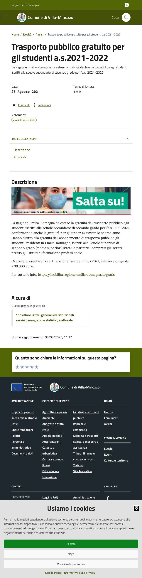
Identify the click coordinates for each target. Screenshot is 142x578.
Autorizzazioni (51, 441)
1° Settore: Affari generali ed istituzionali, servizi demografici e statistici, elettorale (45, 317)
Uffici (14, 424)
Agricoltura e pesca (54, 412)
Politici (15, 435)
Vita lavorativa (82, 471)
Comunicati (111, 418)
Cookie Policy (53, 572)
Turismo (78, 465)
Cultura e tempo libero (52, 462)
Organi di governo (22, 412)
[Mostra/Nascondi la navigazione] (4, 17)
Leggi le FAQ (50, 497)
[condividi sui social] (20, 105)
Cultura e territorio (116, 460)
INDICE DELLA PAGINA (71, 139)
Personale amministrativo (21, 444)
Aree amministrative (24, 418)
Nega (71, 554)
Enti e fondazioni (22, 429)
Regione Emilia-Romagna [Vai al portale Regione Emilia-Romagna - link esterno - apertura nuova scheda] (25, 5)
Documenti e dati (22, 453)
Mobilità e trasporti (85, 435)
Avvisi (108, 424)
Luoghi (108, 448)
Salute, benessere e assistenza (85, 444)
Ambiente (48, 418)
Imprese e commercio (80, 427)
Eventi (108, 454)
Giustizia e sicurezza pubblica (86, 415)
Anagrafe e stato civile (53, 427)
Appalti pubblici (52, 435)
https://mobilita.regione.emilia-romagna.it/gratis (76, 274)
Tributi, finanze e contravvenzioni (84, 456)
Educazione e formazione (50, 474)
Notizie (108, 412)
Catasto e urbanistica (49, 450)
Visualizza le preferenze (71, 564)
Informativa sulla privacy (79, 572)
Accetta (71, 544)
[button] (136, 508)
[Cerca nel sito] (126, 17)
